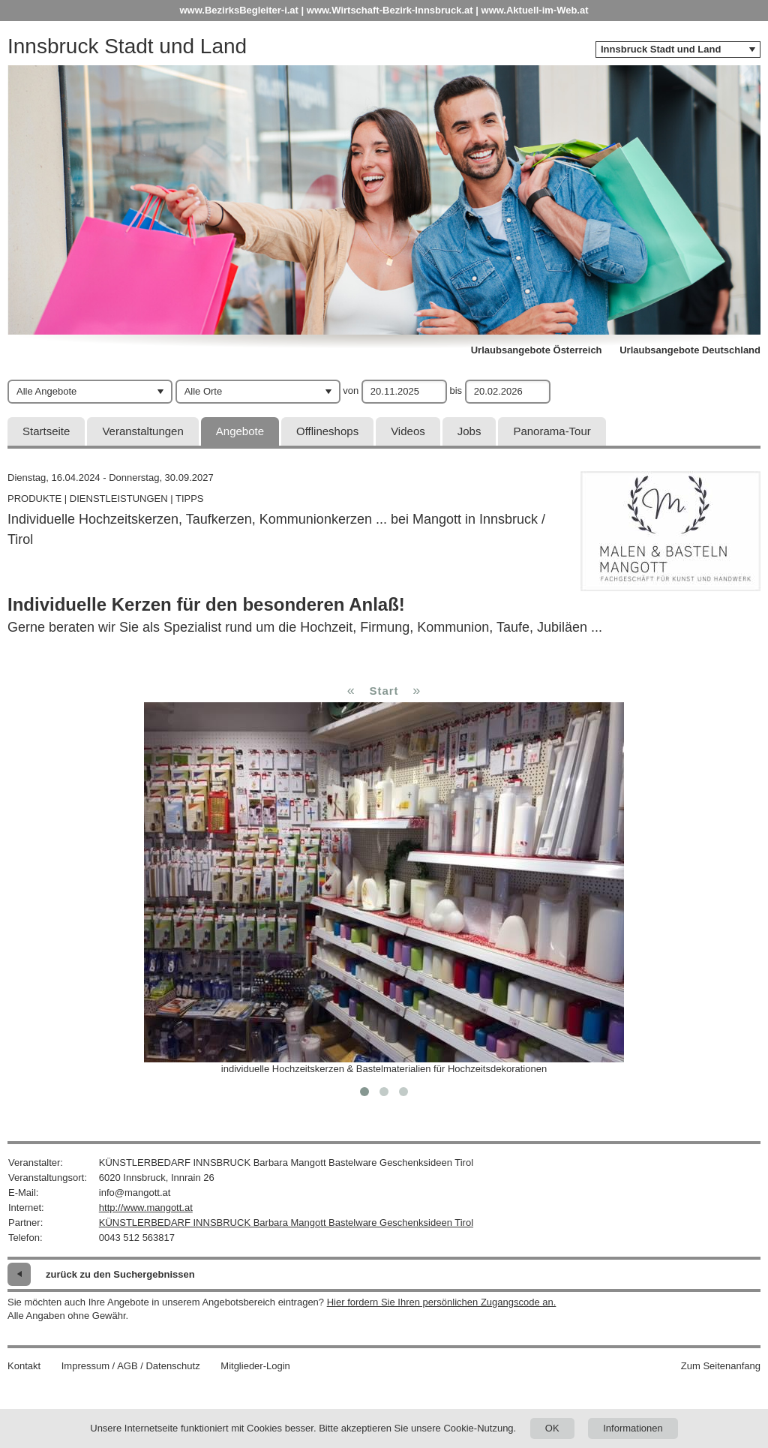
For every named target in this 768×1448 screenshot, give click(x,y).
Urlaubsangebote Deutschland (690, 350)
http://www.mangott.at (146, 1207)
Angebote (240, 431)
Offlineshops (327, 431)
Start (383, 690)
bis (455, 390)
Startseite (46, 431)
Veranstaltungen (142, 431)
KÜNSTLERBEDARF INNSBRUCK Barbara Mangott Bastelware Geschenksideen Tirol (286, 1222)
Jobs (470, 431)
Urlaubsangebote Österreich (536, 350)
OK (552, 1428)
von (350, 390)
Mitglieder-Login (255, 1365)
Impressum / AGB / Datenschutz (131, 1365)
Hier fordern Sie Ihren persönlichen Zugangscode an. (441, 1302)
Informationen (633, 1428)
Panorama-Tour (551, 431)
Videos (408, 431)
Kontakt (24, 1365)
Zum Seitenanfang (720, 1365)
